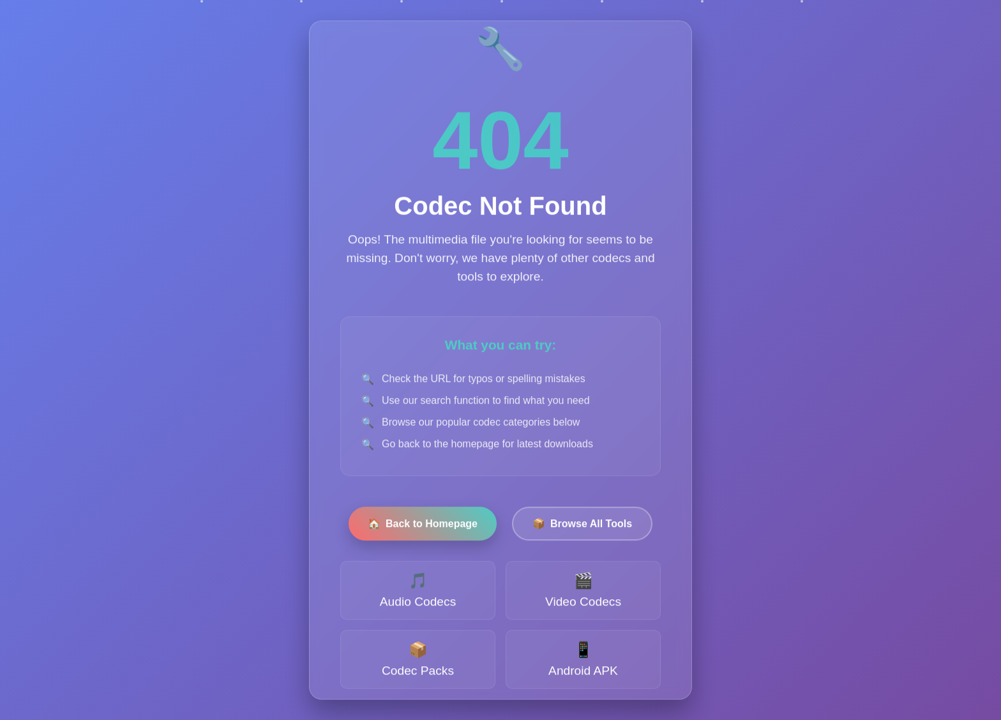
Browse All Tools (582, 525)
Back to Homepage (423, 525)
